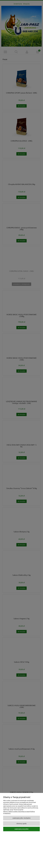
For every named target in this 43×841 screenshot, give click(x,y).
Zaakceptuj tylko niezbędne (21, 818)
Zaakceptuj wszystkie (21, 829)
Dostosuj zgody (21, 823)
